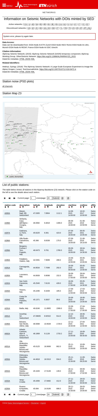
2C (36, 28)
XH (48, 28)
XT (57, 28)
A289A (7, 250)
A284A (7, 300)
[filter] (8, 207)
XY (75, 24)
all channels (7, 86)
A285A (7, 275)
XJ (71, 24)
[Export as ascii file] (68, 198)
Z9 (77, 28)
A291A (7, 308)
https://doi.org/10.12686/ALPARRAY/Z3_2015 (56, 56)
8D (41, 24)
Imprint (43, 403)
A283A (7, 291)
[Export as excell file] (62, 198)
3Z (33, 28)
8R (45, 24)
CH (26, 24)
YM (65, 28)
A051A (7, 346)
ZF (80, 28)
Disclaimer (35, 403)
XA (45, 28)
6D (41, 28)
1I (29, 24)
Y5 (69, 28)
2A (29, 28)
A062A (7, 334)
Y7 (79, 24)
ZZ (87, 24)
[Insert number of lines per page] (49, 198)
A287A (7, 233)
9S (56, 24)
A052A (7, 371)
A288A (7, 223)
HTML (21, 59)
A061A (7, 316)
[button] (7, 5)
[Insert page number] (32, 198)
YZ (83, 24)
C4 (60, 24)
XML (33, 59)
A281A (7, 268)
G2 (64, 24)
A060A (7, 213)
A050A (7, 359)
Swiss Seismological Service (18, 403)
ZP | (85, 28)
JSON (27, 59)
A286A (7, 240)
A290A (7, 324)
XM (53, 28)
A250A (7, 389)
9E (52, 24)
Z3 (73, 28)
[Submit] (56, 198)
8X (48, 24)
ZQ (88, 28)
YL (61, 28)
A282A (7, 283)
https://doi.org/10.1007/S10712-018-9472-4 (57, 69)
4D (33, 24)
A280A (7, 260)
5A (37, 24)
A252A (7, 381)
